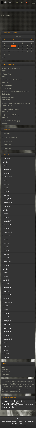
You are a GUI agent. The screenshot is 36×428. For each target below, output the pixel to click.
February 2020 (7, 169)
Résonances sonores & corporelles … (11, 68)
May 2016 (5, 247)
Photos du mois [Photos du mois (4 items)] (23, 404)
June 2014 (6, 306)
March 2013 (6, 357)
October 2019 (6, 173)
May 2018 (5, 188)
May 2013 (5, 350)
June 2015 (6, 273)
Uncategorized (7, 148)
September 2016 (7, 232)
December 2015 (7, 262)
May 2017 (5, 214)
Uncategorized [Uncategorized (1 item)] (30, 404)
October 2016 (6, 228)
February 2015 (7, 287)
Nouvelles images (7, 141)
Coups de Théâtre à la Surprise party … (11, 121)
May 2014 (5, 309)
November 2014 (7, 295)
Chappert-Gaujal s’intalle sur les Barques (12, 80)
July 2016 (5, 239)
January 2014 (6, 324)
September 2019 (7, 177)
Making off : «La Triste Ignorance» (10, 109)
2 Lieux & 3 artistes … (7, 86)
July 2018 (5, 180)
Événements (6, 133)
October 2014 (6, 298)
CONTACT (22, 423)
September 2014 (7, 302)
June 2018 (6, 184)
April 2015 (6, 280)
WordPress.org (5, 374)
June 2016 (6, 243)
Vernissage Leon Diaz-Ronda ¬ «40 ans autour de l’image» (16, 103)
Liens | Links (15, 423)
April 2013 (6, 354)
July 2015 (5, 269)
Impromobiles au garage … (8, 97)
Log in (3, 367)
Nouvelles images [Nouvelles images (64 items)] (10, 404)
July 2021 (5, 162)
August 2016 (6, 236)
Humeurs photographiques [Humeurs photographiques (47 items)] (14, 401)
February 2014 (7, 321)
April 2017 (6, 217)
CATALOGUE (31, 421)
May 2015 (5, 276)
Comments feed (6, 372)
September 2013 (7, 339)
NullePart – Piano (6, 74)
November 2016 (7, 225)
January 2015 (6, 291)
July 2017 (5, 210)
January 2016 (6, 258)
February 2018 (7, 199)
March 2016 (6, 254)
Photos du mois (7, 145)
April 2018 (6, 191)
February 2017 (7, 221)
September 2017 (7, 203)
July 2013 (5, 343)
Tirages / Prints (22, 421)
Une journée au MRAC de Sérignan (10, 115)
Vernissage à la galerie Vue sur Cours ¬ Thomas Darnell (15, 91)
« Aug (3, 57)
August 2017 (6, 206)
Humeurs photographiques (10, 137)
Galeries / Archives (11, 421)
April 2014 (6, 313)
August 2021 (6, 158)
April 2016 (6, 250)
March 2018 (6, 195)
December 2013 (7, 328)
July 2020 (5, 166)
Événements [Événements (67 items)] (8, 407)
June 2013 (6, 346)
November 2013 (7, 332)
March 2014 (6, 317)
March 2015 (6, 284)
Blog (3, 421)
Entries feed (5, 369)
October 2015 (6, 265)
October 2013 (6, 335)
